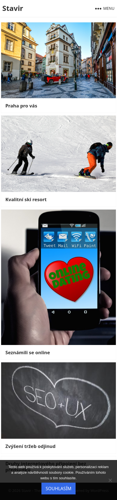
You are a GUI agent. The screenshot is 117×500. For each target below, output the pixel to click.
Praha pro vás (21, 106)
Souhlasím (58, 488)
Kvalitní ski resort (25, 199)
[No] (110, 480)
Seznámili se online (27, 352)
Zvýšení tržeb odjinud (30, 446)
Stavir (12, 8)
